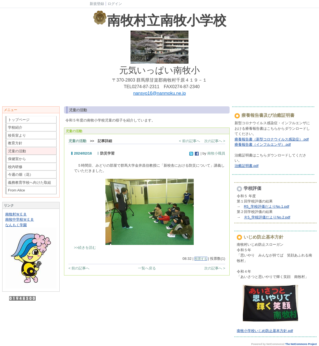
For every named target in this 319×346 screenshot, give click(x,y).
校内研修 (15, 167)
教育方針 (15, 143)
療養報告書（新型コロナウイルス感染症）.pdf (272, 139)
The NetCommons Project (301, 344)
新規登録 (97, 4)
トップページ (19, 120)
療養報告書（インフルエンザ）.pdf (263, 144)
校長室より (17, 135)
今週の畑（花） (20, 174)
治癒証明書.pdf (247, 166)
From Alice (16, 190)
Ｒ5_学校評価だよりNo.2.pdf (267, 217)
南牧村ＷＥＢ (16, 214)
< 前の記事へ (189, 141)
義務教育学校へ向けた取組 (29, 182)
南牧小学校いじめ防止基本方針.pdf (265, 331)
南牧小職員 (216, 153)
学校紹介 (15, 127)
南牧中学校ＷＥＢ (19, 219)
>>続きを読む (85, 247)
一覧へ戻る (147, 268)
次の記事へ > (214, 141)
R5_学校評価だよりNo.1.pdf (266, 206)
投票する (201, 258)
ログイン (115, 4)
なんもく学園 (16, 225)
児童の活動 (17, 151)
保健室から (17, 159)
